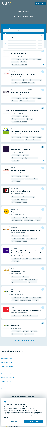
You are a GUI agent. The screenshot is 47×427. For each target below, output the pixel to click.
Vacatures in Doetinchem (8, 366)
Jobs (19, 11)
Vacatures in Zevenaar (7, 355)
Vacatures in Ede (6, 381)
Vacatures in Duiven (6, 362)
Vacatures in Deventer (7, 388)
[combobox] (23, 30)
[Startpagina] (6, 3)
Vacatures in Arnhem (7, 373)
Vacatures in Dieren (6, 370)
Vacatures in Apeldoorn (7, 385)
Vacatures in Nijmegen (7, 377)
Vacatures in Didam (6, 358)
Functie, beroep (6, 28)
